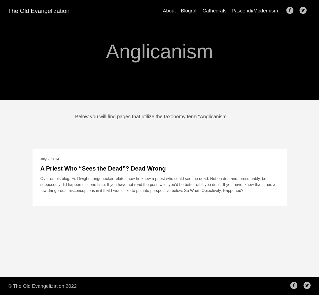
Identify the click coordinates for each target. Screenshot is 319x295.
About (169, 10)
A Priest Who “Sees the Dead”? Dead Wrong (103, 168)
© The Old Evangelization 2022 (42, 286)
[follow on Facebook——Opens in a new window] (291, 10)
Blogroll (189, 10)
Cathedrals (215, 10)
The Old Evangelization (39, 10)
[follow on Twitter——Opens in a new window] (304, 10)
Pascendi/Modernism (255, 10)
